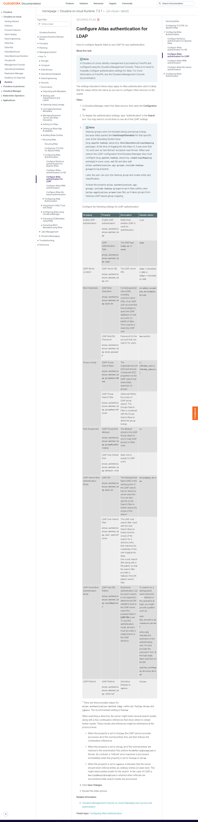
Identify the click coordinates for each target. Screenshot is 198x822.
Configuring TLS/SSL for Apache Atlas (54, 149)
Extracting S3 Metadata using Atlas (53, 219)
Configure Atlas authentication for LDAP (54, 179)
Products (70, 3)
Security (45, 83)
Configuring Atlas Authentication (52, 156)
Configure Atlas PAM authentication (55, 187)
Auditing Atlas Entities (53, 135)
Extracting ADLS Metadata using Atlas (52, 226)
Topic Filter (42, 20)
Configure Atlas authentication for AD (56, 171)
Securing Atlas (49, 139)
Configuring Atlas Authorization (52, 200)
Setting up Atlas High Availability (52, 129)
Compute (45, 65)
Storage (44, 61)
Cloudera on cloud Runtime (77, 11)
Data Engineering (49, 78)
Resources (98, 3)
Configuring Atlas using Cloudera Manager (53, 213)
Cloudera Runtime (47, 32)
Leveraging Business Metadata (52, 110)
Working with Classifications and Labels (51, 98)
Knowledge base (101, 819)
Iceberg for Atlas (50, 124)
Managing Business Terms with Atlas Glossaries (52, 117)
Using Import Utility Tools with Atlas (54, 206)
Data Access (47, 69)
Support (112, 3)
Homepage (49, 11)
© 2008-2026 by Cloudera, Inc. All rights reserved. (132, 819)
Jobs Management (49, 232)
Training (87, 819)
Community (127, 3)
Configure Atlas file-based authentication (56, 193)
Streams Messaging (50, 236)
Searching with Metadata (54, 91)
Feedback (195, 413)
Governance (46, 87)
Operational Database (51, 74)
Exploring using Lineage (53, 104)
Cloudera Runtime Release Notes (51, 38)
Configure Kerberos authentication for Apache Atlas (55, 163)
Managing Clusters (47, 52)
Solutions (84, 3)
